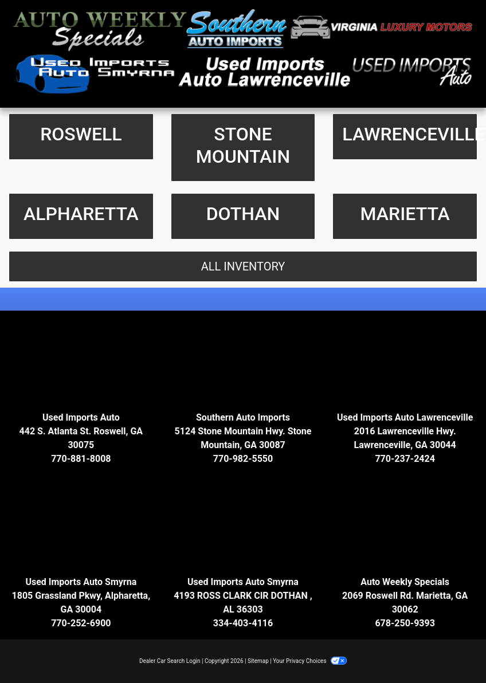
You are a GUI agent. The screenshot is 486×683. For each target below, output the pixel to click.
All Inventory (243, 266)
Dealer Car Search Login (170, 661)
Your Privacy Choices (310, 661)
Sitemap (258, 661)
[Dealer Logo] (243, 54)
